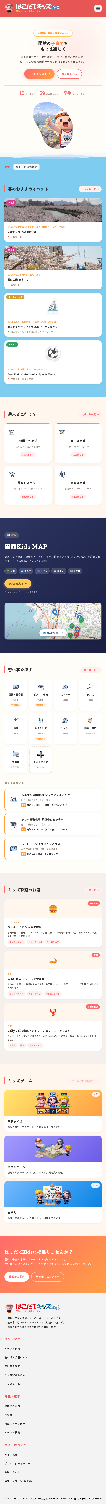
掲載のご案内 (17, 1276)
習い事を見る (69, 74)
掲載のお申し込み (14, 1423)
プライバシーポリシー (17, 1463)
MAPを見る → (18, 583)
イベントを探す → (39, 74)
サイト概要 (10, 1454)
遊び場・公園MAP (15, 1357)
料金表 (8, 1415)
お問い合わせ (12, 1472)
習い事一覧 (90, 670)
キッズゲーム (12, 1383)
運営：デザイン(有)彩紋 (18, 1481)
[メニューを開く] (98, 8)
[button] (50, 145)
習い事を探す (12, 1366)
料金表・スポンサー (47, 1276)
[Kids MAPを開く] (53, 621)
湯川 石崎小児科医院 (26, 166)
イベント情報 (12, 1348)
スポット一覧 (88, 414)
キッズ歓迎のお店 (14, 1375)
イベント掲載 (12, 1432)
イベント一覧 (88, 189)
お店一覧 (91, 890)
